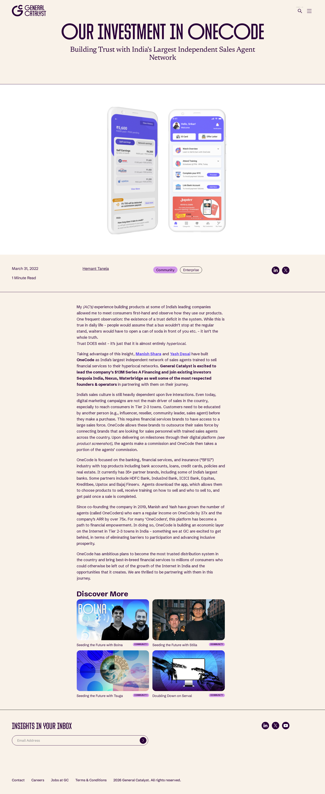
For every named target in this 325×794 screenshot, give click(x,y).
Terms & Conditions (91, 780)
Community (165, 270)
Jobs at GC (60, 780)
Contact (18, 780)
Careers (37, 780)
